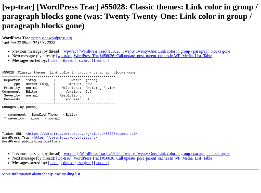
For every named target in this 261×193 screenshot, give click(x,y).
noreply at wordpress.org (51, 38)
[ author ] (101, 60)
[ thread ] (68, 60)
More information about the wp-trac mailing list (41, 188)
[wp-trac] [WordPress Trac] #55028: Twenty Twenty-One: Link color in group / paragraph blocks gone (146, 51)
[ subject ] (85, 60)
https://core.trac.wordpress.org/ (66, 151)
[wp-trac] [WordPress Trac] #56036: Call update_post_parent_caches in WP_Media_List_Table (134, 56)
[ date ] (54, 60)
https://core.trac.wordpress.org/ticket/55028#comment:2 (81, 146)
